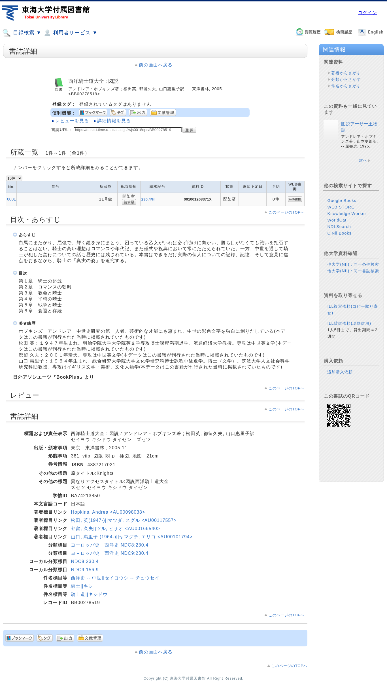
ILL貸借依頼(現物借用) (349, 323)
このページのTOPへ (287, 212)
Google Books (341, 200)
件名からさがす (346, 86)
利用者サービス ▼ (70, 33)
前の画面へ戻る (156, 64)
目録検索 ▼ (21, 33)
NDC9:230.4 (85, 561)
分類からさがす (346, 79)
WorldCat (336, 220)
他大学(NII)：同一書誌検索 (353, 271)
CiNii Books (339, 233)
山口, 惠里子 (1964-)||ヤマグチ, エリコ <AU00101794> (132, 536)
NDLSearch (339, 226)
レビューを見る (72, 120)
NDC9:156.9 (85, 569)
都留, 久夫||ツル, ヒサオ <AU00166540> (115, 528)
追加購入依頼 (340, 372)
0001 (11, 199)
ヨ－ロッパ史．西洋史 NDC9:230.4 (109, 553)
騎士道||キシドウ (89, 594)
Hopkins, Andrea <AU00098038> (108, 512)
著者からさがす (346, 73)
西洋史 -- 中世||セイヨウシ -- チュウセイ (115, 577)
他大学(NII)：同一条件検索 (353, 264)
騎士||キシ (82, 586)
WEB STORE (340, 207)
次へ (363, 160)
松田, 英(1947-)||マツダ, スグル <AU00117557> (124, 520)
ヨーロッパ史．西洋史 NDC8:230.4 (109, 545)
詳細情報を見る (114, 120)
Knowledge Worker (346, 213)
